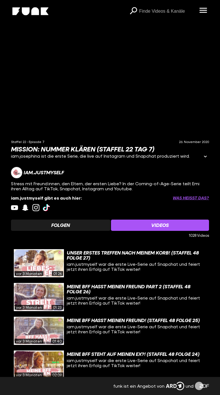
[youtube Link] (14, 207)
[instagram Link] (35, 207)
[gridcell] (110, 263)
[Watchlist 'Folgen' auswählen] (60, 225)
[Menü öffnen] (203, 10)
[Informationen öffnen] (205, 156)
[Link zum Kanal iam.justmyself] (37, 172)
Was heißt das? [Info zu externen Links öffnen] (191, 198)
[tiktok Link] (46, 207)
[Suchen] (133, 11)
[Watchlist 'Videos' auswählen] (160, 225)
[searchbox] (167, 11)
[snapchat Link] (25, 207)
